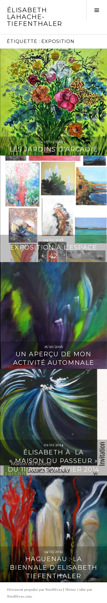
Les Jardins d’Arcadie (53, 149)
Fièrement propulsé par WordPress (34, 589)
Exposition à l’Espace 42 (53, 252)
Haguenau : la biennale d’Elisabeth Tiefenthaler (54, 567)
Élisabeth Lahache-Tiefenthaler (34, 17)
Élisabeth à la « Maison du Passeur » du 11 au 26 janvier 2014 (54, 460)
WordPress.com (19, 596)
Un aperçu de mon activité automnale (53, 358)
